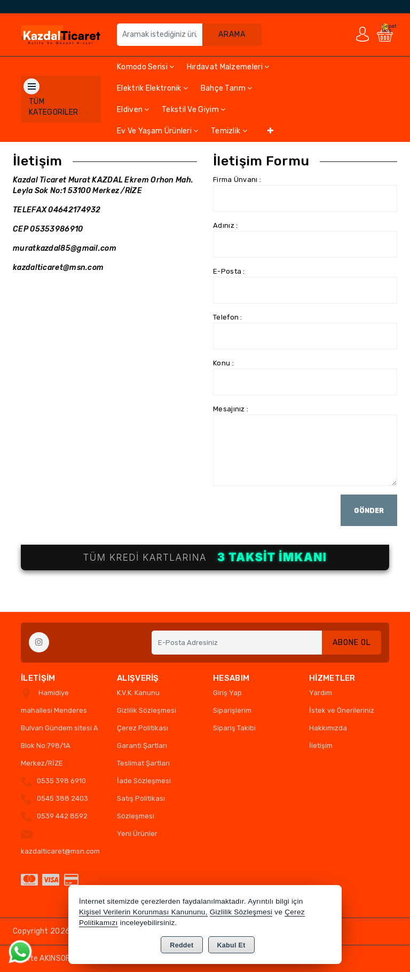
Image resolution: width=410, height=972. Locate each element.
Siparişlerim (232, 710)
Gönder (369, 510)
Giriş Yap (227, 693)
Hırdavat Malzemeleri (228, 66)
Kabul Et (231, 945)
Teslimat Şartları (143, 763)
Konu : (223, 363)
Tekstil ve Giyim (193, 109)
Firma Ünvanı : (237, 180)
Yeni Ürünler (137, 834)
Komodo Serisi (146, 66)
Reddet (181, 945)
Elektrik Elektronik (152, 88)
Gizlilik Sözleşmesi (146, 710)
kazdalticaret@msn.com (60, 851)
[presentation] (294, 515)
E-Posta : (229, 271)
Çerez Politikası (142, 728)
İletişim (321, 746)
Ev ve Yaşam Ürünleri (158, 131)
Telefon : (227, 317)
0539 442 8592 (62, 816)
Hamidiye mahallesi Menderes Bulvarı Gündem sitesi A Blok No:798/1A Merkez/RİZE (59, 728)
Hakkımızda (328, 728)
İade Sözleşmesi (144, 781)
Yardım (320, 693)
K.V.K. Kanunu (138, 693)
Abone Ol (351, 642)
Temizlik (229, 131)
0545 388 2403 (62, 798)
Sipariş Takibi (234, 728)
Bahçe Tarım (227, 88)
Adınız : (225, 225)
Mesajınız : (230, 409)
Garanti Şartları (142, 746)
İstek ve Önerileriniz (341, 710)
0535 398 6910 (61, 781)
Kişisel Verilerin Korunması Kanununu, (143, 912)
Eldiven (133, 109)
